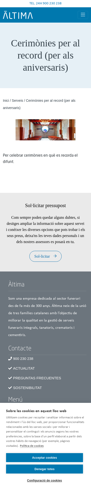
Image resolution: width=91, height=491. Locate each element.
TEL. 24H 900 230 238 (45, 3)
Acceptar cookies (44, 457)
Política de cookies (32, 446)
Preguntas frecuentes (37, 378)
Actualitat (24, 368)
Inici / (7, 100)
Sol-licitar (42, 256)
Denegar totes (44, 469)
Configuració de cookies (44, 480)
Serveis (17, 100)
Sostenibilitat (27, 388)
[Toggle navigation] (83, 15)
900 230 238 (23, 358)
